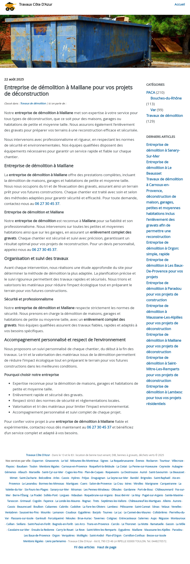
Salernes (143, 518)
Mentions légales (49, 466)
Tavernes (99, 518)
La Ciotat (121, 466)
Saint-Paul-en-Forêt (39, 524)
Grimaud (25, 501)
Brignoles (146, 478)
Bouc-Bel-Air (122, 495)
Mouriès (46, 512)
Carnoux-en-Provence (74, 466)
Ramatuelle (157, 524)
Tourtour (165, 460)
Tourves (107, 512)
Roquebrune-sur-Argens (98, 495)
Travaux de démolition (33, 103)
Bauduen (22, 466)
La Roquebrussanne (122, 460)
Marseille (34, 472)
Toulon (33, 466)
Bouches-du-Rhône (166, 98)
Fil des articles (84, 547)
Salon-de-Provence (100, 483)
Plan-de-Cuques (94, 472)
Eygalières (84, 512)
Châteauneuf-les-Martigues (144, 501)
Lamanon (58, 512)
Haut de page (106, 547)
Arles (56, 478)
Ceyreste (164, 466)
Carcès (115, 524)
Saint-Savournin (158, 472)
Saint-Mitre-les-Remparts (101, 529)
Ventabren (11, 512)
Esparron (37, 460)
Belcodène (45, 478)
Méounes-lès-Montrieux (84, 460)
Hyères (75, 478)
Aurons (177, 501)
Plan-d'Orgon (113, 535)
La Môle (180, 524)
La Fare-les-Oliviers (94, 506)
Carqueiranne (168, 483)
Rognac (86, 501)
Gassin (170, 524)
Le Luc (118, 512)
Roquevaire (112, 472)
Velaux (165, 506)
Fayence (48, 501)
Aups (154, 518)
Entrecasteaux (127, 518)
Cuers (83, 483)
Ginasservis (52, 460)
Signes (104, 460)
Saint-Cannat (142, 506)
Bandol (134, 478)
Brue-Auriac (85, 518)
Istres (128, 483)
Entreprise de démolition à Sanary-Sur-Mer (163, 150)
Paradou (177, 529)
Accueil (180, 4)
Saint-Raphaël (162, 478)
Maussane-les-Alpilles (157, 529)
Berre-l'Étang (20, 495)
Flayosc (10, 466)
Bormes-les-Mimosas (51, 483)
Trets (96, 501)
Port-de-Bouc (145, 489)
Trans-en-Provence (98, 524)
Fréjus (85, 478)
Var (153, 109)
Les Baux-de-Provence (37, 535)
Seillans (21, 524)
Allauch (22, 472)
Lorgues (64, 495)
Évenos (140, 460)
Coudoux (71, 512)
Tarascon (12, 501)
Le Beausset (177, 472)
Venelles (176, 506)
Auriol (143, 472)
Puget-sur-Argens (152, 495)
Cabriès (63, 506)
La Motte (143, 524)
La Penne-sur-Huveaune (143, 466)
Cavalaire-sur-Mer (18, 529)
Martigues (72, 483)
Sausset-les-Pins (29, 512)
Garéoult (41, 518)
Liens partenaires (55, 541)
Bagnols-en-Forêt (62, 524)
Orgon (56, 535)
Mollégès (82, 535)
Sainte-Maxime (174, 495)
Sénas (155, 506)
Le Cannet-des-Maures (137, 512)
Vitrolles (138, 483)
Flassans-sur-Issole (22, 518)
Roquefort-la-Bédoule (101, 466)
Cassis (65, 478)
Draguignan (98, 478)
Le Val (64, 460)
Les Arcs (80, 524)
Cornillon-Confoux (134, 535)
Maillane (137, 529)
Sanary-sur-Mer (59, 489)
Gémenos (10, 472)
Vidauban (76, 495)
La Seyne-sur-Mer (117, 478)
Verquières (68, 535)
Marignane (151, 483)
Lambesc (112, 506)
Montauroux (178, 518)
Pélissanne (126, 506)
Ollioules (116, 489)
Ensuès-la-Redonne (42, 529)
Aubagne (177, 466)
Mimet (13, 478)
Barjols (97, 512)
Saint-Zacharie (28, 478)
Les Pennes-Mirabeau (96, 489)
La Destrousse (129, 472)
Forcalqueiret (56, 518)
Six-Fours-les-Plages (36, 489)
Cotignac (112, 518)
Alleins (167, 501)
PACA (150, 92)
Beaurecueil (24, 506)
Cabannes (51, 506)
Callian (10, 524)
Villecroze (177, 460)
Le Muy (136, 495)
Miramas (76, 489)
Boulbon (38, 506)
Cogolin (37, 501)
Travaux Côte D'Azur (35, 4)
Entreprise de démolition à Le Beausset (159, 167)
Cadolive (75, 506)
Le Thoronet (129, 524)
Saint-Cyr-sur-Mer (52, 472)
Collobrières (160, 512)
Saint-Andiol (97, 535)
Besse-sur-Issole (156, 535)
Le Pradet (36, 495)
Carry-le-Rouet (64, 529)
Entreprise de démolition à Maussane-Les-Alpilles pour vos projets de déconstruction (164, 317)
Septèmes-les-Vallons (113, 501)
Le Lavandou (29, 483)
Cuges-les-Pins (74, 472)
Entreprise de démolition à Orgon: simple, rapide (162, 248)
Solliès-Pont (50, 495)
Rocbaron (151, 460)
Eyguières (124, 529)
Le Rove (80, 529)
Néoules (70, 518)
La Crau (118, 483)
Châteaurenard (164, 489)
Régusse (164, 518)
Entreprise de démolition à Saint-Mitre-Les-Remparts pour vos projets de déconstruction (162, 369)
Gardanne (129, 489)
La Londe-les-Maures (67, 501)
